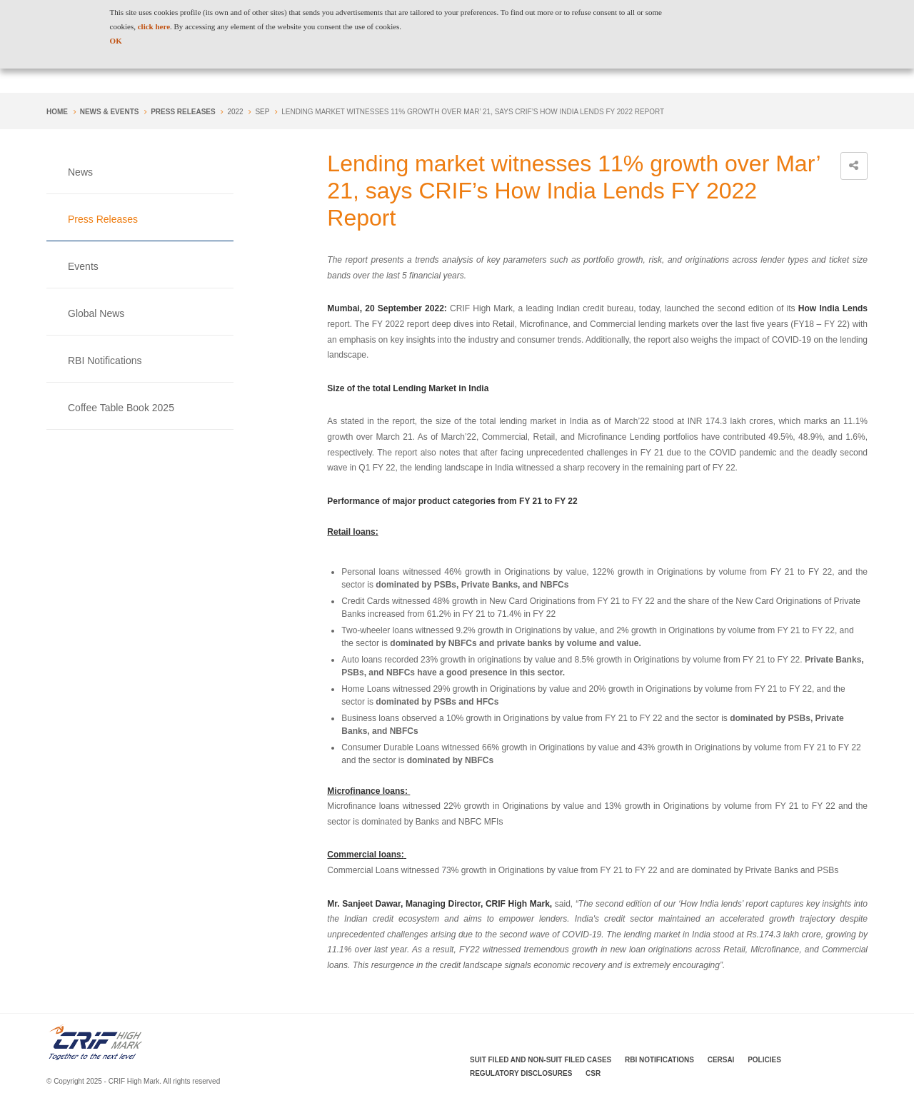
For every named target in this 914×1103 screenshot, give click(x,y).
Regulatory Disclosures (521, 1073)
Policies (764, 1060)
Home (57, 112)
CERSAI (721, 1060)
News (80, 172)
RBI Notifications (104, 360)
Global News (96, 313)
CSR (593, 1073)
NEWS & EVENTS (109, 112)
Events (83, 266)
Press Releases (183, 112)
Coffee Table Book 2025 (121, 407)
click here (154, 26)
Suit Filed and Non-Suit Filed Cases (540, 1060)
